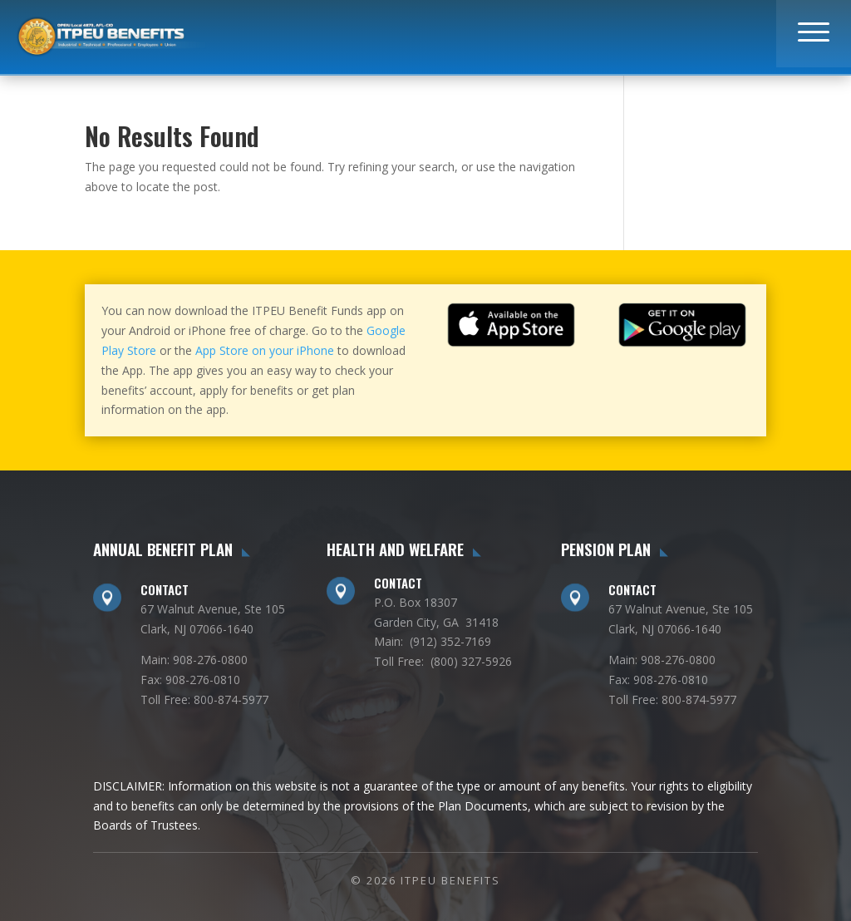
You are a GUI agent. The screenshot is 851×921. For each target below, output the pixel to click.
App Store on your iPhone (264, 350)
